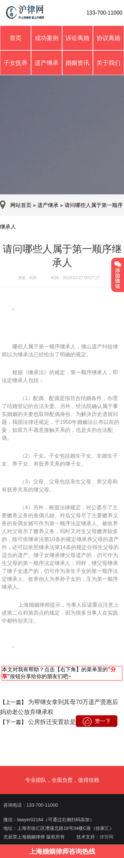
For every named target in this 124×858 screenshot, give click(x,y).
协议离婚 (108, 38)
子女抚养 (15, 63)
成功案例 (47, 38)
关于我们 (108, 63)
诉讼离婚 (77, 38)
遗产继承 (47, 63)
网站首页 (20, 205)
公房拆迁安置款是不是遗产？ (65, 722)
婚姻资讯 (77, 63)
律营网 (106, 836)
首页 (15, 38)
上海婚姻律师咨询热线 (62, 851)
